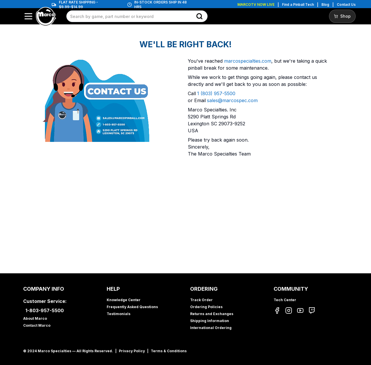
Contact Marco (36, 325)
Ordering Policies (206, 307)
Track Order (201, 300)
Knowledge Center (124, 300)
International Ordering (211, 328)
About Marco (35, 318)
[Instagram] (288, 310)
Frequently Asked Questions (132, 307)
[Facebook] (277, 310)
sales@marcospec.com (232, 100)
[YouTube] (300, 310)
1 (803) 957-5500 (216, 93)
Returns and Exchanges (211, 314)
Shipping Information (209, 321)
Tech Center (285, 300)
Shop (342, 16)
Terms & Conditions (169, 351)
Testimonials (118, 314)
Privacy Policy (132, 351)
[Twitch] (311, 310)
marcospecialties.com (247, 61)
